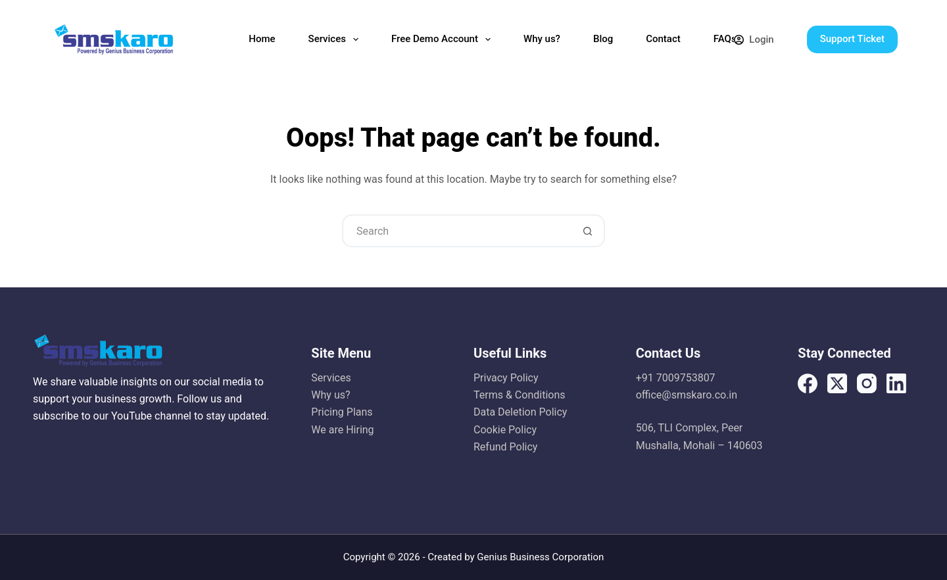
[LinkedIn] (896, 383)
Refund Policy (505, 447)
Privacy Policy (506, 378)
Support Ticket (852, 39)
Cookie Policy (505, 429)
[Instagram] (867, 383)
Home (262, 39)
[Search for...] (457, 230)
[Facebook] (807, 383)
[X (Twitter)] (837, 383)
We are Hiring (342, 429)
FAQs (725, 39)
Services (336, 39)
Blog (603, 39)
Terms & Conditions (520, 395)
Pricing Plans (341, 412)
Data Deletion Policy (520, 412)
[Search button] (587, 230)
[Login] (753, 40)
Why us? (541, 39)
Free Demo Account (443, 39)
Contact (663, 39)
